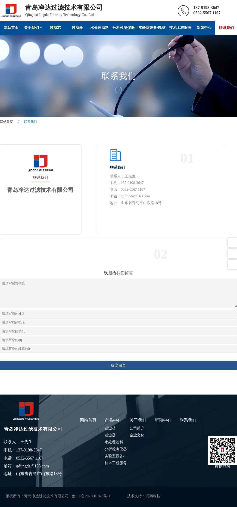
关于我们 (33, 28)
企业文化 (137, 435)
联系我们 (188, 420)
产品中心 (113, 420)
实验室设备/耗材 (151, 28)
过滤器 (77, 28)
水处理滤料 (99, 28)
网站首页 (11, 28)
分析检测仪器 (123, 28)
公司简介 (137, 428)
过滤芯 (55, 28)
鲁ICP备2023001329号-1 (91, 496)
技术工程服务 (180, 28)
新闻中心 (204, 28)
